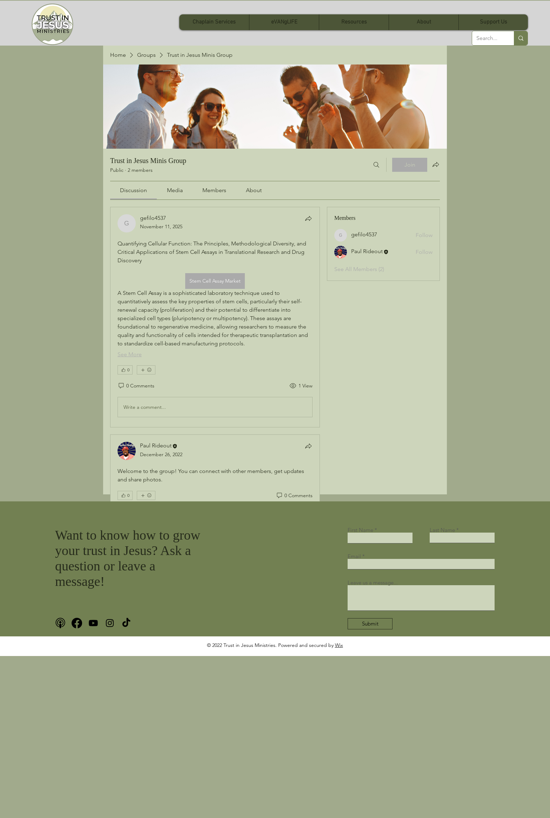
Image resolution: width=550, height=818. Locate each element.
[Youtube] (93, 623)
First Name (360, 530)
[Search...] (487, 38)
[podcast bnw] (60, 623)
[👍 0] (125, 369)
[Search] (376, 165)
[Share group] (435, 164)
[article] (215, 317)
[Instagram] (110, 623)
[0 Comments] (136, 386)
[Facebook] (77, 623)
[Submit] (370, 623)
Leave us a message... (373, 582)
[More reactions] (146, 369)
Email (354, 556)
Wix (339, 645)
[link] (133, 190)
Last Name (442, 530)
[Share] (308, 218)
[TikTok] (126, 623)
